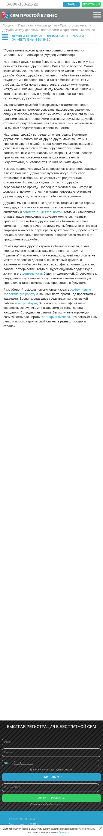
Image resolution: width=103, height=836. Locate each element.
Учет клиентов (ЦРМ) (24, 824)
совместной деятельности (42, 212)
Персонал (26, 25)
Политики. (64, 832)
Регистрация (91, 4)
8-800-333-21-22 (22, 4)
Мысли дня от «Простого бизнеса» (63, 25)
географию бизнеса (55, 317)
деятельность (32, 273)
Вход (71, 4)
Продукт (8, 25)
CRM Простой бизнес (33, 15)
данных (60, 804)
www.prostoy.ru (26, 303)
